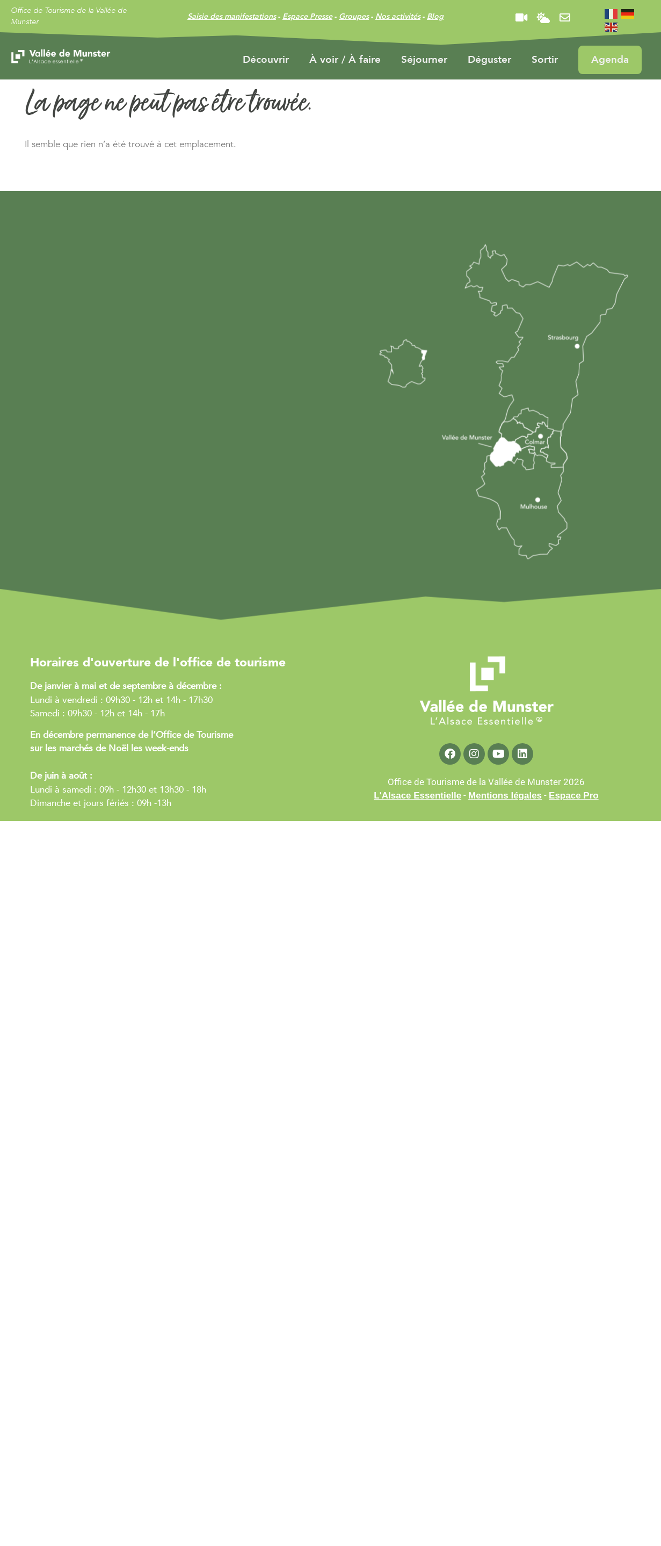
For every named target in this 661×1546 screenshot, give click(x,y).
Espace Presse (307, 16)
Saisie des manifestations (231, 16)
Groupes (354, 16)
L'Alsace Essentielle (417, 795)
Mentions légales (505, 795)
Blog (435, 16)
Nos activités (397, 16)
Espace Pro (574, 795)
